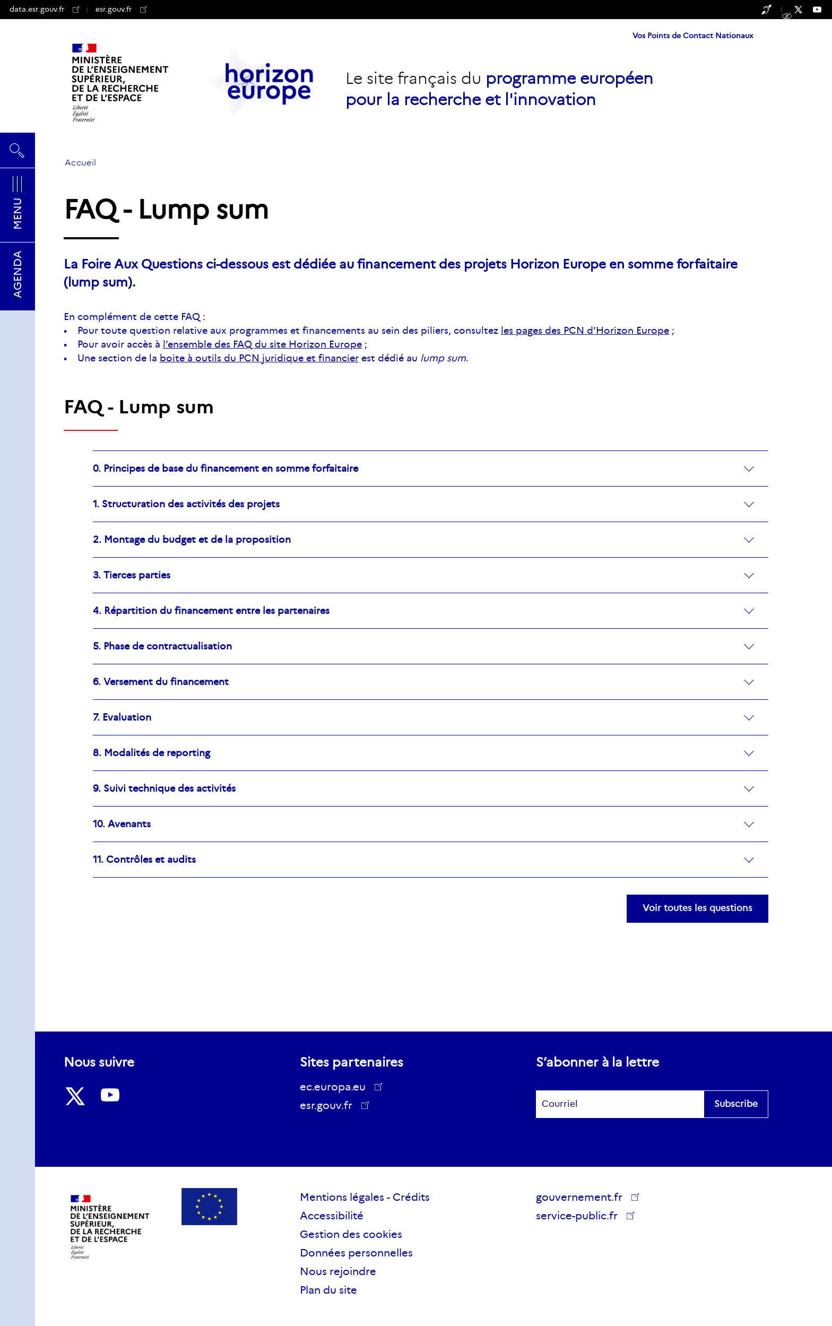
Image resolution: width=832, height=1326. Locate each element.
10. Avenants (122, 824)
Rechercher (17, 150)
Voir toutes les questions (697, 908)
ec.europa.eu (336, 1086)
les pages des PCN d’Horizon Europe (585, 330)
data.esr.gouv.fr (44, 9)
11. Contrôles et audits (144, 859)
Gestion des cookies (351, 1234)
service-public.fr (580, 1217)
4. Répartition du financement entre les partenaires (211, 611)
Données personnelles (356, 1252)
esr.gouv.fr (121, 9)
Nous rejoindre (338, 1271)
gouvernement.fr (583, 1197)
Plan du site (328, 1290)
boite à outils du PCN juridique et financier (259, 358)
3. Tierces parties (131, 575)
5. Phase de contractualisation (162, 646)
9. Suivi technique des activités (164, 788)
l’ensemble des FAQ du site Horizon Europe (262, 344)
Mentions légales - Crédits (365, 1197)
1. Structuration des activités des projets (186, 504)
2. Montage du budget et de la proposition (192, 539)
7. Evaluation (122, 717)
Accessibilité (331, 1215)
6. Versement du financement (161, 682)
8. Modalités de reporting (151, 753)
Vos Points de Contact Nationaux (692, 35)
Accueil (80, 163)
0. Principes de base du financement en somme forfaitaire (225, 468)
